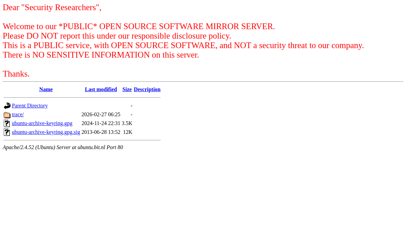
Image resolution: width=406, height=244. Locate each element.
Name (46, 89)
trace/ (18, 114)
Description (147, 89)
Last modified (101, 89)
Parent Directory (30, 105)
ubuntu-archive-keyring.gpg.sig (46, 132)
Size (127, 89)
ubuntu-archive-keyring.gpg (42, 123)
